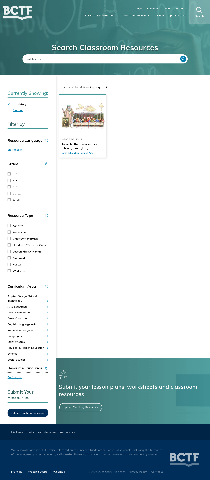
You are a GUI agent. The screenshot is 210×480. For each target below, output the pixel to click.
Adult (16, 200)
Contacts (180, 8)
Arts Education (17, 306)
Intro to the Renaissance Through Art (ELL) (79, 146)
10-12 (17, 193)
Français (16, 471)
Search (183, 59)
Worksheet (20, 271)
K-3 (15, 174)
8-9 (15, 187)
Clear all (18, 110)
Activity (18, 225)
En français (15, 149)
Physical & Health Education (26, 347)
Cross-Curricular (18, 318)
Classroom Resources (136, 15)
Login (139, 8)
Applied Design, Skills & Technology (22, 298)
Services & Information (99, 15)
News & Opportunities (171, 15)
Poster (17, 264)
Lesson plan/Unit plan (27, 251)
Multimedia (20, 258)
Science (12, 353)
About (166, 8)
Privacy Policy (137, 471)
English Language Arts (22, 324)
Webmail (59, 471)
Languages (15, 336)
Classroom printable (25, 238)
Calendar (152, 8)
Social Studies (17, 359)
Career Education (19, 312)
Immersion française (20, 330)
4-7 (15, 180)
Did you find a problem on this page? (43, 432)
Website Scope (37, 471)
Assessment (21, 232)
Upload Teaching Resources (80, 407)
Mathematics (16, 342)
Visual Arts (87, 153)
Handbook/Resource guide (30, 245)
